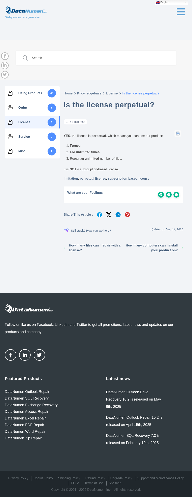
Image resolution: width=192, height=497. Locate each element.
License (112, 93)
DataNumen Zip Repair (23, 438)
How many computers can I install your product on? (154, 248)
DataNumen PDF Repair (24, 425)
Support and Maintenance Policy (160, 478)
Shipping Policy (69, 478)
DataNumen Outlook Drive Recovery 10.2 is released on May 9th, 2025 (133, 399)
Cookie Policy (43, 478)
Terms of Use (93, 483)
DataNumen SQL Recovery (27, 398)
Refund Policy (95, 478)
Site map (115, 483)
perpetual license (93, 178)
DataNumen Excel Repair (25, 418)
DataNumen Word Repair (25, 432)
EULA (75, 483)
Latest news (118, 378)
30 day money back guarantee (22, 17)
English (162, 2)
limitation (71, 178)
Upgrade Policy (121, 478)
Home (68, 93)
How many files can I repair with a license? (92, 248)
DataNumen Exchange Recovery (31, 405)
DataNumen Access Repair (26, 412)
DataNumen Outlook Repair (27, 392)
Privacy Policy (18, 478)
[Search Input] (101, 58)
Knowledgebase (89, 93)
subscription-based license (128, 178)
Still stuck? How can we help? (87, 230)
